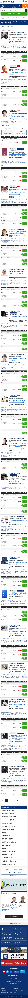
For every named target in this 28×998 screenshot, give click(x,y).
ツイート (23, 971)
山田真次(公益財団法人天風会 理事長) (18, 119)
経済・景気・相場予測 (7, 839)
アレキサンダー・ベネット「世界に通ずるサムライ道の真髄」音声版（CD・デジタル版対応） (18, 445)
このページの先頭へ (14, 923)
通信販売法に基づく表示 (6, 992)
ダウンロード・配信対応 (8, 820)
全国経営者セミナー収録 (8, 813)
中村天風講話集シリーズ (8, 858)
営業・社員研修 (6, 845)
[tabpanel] (5, 903)
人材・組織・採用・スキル (8, 826)
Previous (1, 913)
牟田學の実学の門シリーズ (8, 864)
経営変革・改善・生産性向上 (9, 842)
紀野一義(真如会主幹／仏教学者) (16, 524)
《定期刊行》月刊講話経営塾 (9, 816)
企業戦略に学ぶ (6, 835)
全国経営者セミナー (13, 983)
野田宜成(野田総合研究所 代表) (16, 483)
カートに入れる (25, 57)
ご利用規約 (3, 990)
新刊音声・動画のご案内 (8, 810)
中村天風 (11, 41)
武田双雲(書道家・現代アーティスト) (17, 362)
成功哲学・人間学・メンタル (9, 851)
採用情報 (16, 988)
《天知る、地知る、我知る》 (16, 233)
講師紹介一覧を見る (14, 916)
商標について (17, 992)
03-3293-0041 (14, 873)
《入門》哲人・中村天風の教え (17, 116)
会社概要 (3, 988)
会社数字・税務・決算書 (8, 829)
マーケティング (6, 832)
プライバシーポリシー (19, 990)
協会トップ (13, 978)
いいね (17, 971)
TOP (1, 17)
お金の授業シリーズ (7, 854)
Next (25, 913)
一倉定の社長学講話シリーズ (9, 861)
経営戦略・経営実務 (7, 823)
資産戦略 (4, 848)
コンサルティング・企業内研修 (13, 981)
